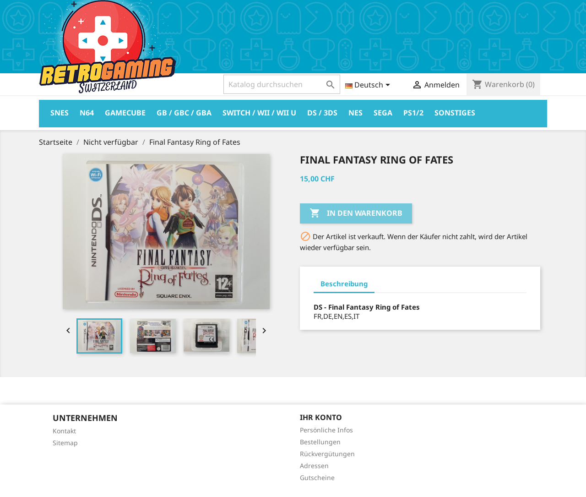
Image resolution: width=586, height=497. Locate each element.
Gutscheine (317, 477)
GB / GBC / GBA (184, 113)
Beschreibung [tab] (344, 283)
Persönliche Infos (326, 430)
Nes (355, 113)
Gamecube (125, 113)
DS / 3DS (322, 113)
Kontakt (64, 430)
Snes (59, 113)
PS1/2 (413, 113)
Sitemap (65, 442)
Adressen (314, 465)
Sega (383, 113)
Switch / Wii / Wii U (259, 113)
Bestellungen (320, 441)
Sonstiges (454, 113)
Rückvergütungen (327, 453)
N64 (87, 113)
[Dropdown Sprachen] (369, 85)
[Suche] (281, 84)
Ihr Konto (321, 417)
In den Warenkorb (355, 213)
